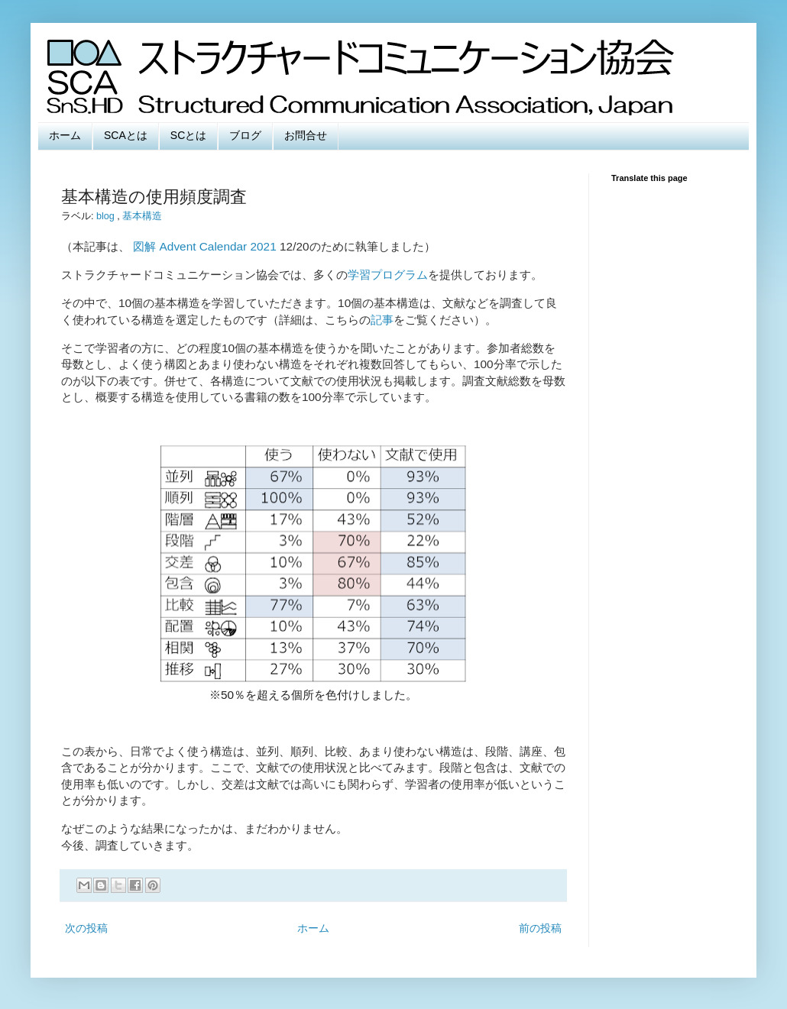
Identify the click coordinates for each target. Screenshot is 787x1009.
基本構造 (142, 216)
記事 (382, 319)
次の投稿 (86, 928)
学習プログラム (388, 274)
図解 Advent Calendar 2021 (204, 246)
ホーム (65, 135)
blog (106, 216)
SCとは (188, 135)
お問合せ (305, 135)
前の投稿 (540, 928)
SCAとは (125, 135)
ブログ (245, 135)
